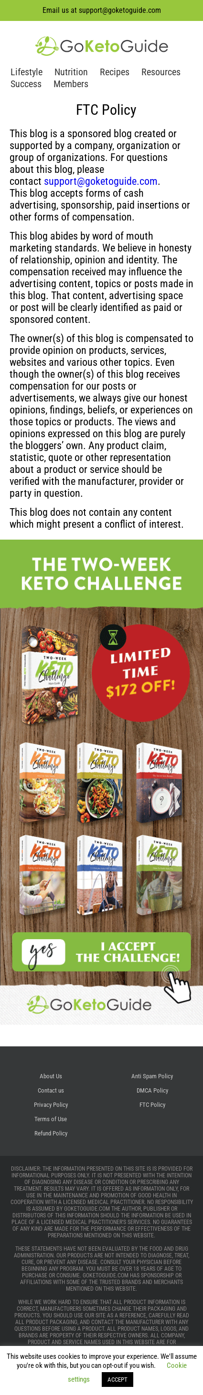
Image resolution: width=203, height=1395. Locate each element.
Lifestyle (27, 72)
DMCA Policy (152, 1090)
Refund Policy (50, 1133)
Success (26, 84)
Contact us (51, 1090)
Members (70, 84)
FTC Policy (152, 1104)
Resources (161, 72)
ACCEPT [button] (117, 1379)
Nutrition (71, 72)
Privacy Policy (51, 1104)
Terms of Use (50, 1119)
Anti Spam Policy (152, 1076)
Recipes (114, 72)
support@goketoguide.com (120, 10)
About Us (51, 1076)
